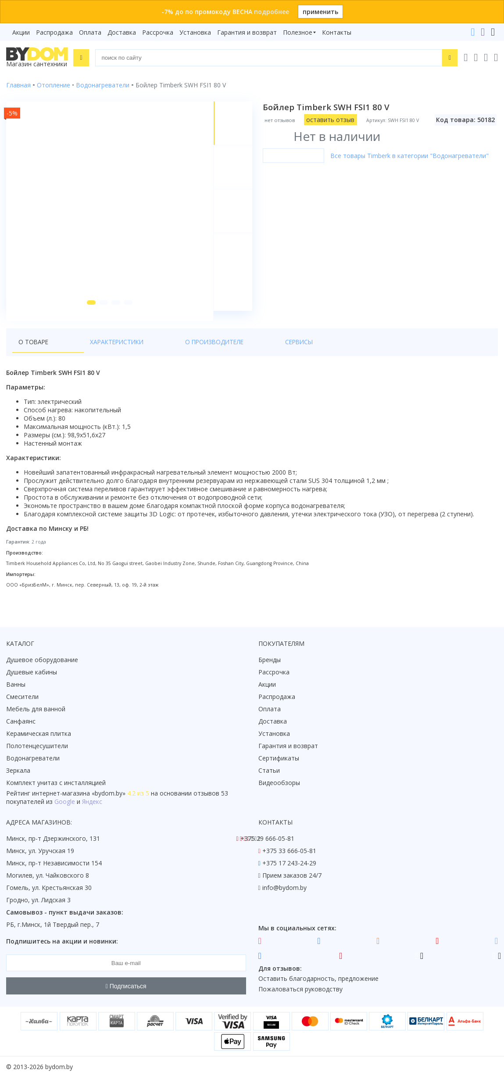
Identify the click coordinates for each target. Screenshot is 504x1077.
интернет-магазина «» (78, 793)
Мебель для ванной (35, 709)
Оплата (90, 32)
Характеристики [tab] (90, 352)
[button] (88, 312)
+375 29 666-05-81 (267, 839)
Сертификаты (278, 758)
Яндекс (92, 802)
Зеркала (18, 771)
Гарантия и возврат (247, 32)
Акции (21, 32)
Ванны (15, 685)
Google (64, 802)
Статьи (269, 771)
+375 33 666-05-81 (289, 851)
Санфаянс (21, 721)
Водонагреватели (33, 758)
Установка (195, 32)
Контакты (336, 32)
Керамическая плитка (38, 734)
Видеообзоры (279, 783)
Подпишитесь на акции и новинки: (62, 941)
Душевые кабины (31, 672)
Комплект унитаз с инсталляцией (56, 783)
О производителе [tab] (162, 352)
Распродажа (54, 32)
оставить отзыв (332, 119)
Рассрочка (157, 32)
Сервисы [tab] (220, 352)
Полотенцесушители (37, 746)
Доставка (121, 32)
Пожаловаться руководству (300, 989)
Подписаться (126, 986)
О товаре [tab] (34, 352)
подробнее (271, 11)
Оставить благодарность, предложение (318, 979)
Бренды (269, 660)
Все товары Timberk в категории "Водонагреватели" (411, 155)
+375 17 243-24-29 (289, 863)
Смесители (22, 697)
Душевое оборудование (42, 660)
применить (320, 11)
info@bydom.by (284, 888)
